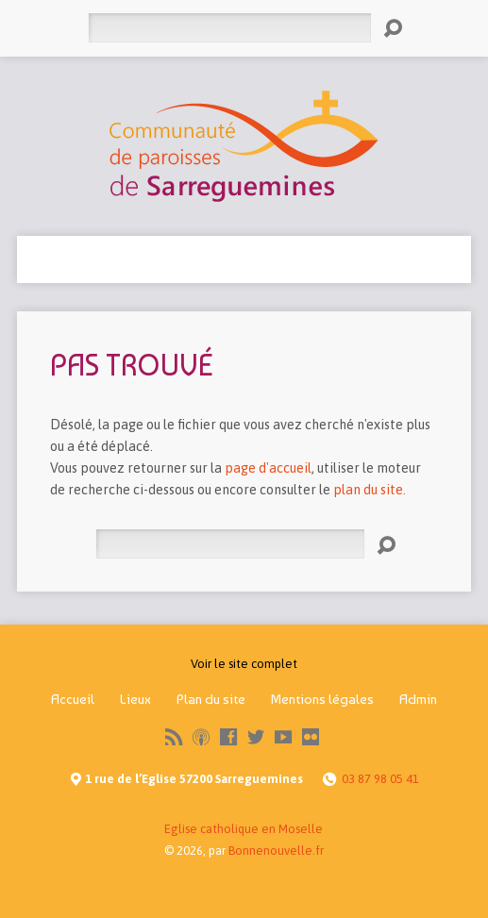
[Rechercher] (229, 27)
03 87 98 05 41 (380, 779)
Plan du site (211, 699)
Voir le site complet (244, 664)
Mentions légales (322, 699)
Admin (418, 699)
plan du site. (369, 489)
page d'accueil (268, 468)
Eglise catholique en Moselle (243, 829)
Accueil (72, 699)
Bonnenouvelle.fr (276, 850)
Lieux (135, 699)
